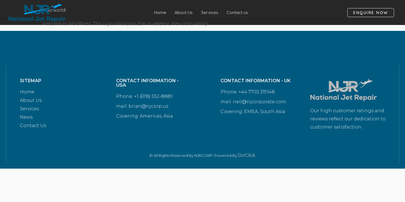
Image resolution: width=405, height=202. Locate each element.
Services (209, 12)
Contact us (238, 12)
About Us (183, 12)
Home (159, 12)
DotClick (246, 155)
